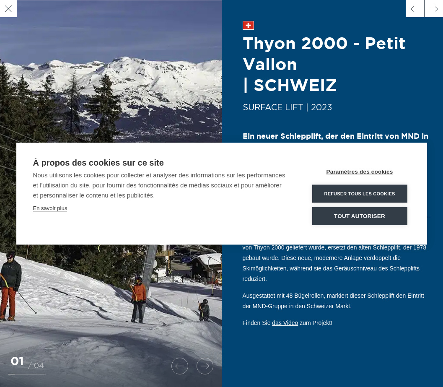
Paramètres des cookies (359, 171)
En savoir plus (50, 208)
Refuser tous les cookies (359, 193)
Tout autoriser (359, 216)
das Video (285, 322)
